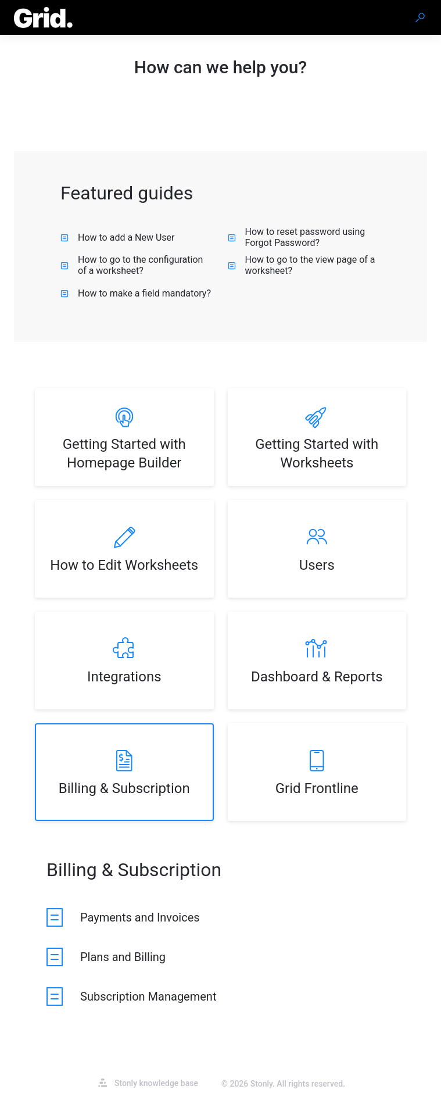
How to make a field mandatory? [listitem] (135, 293)
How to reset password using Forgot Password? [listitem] (296, 237)
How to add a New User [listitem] (117, 237)
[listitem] (124, 437)
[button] (420, 17)
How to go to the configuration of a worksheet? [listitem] (131, 265)
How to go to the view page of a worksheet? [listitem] (301, 265)
